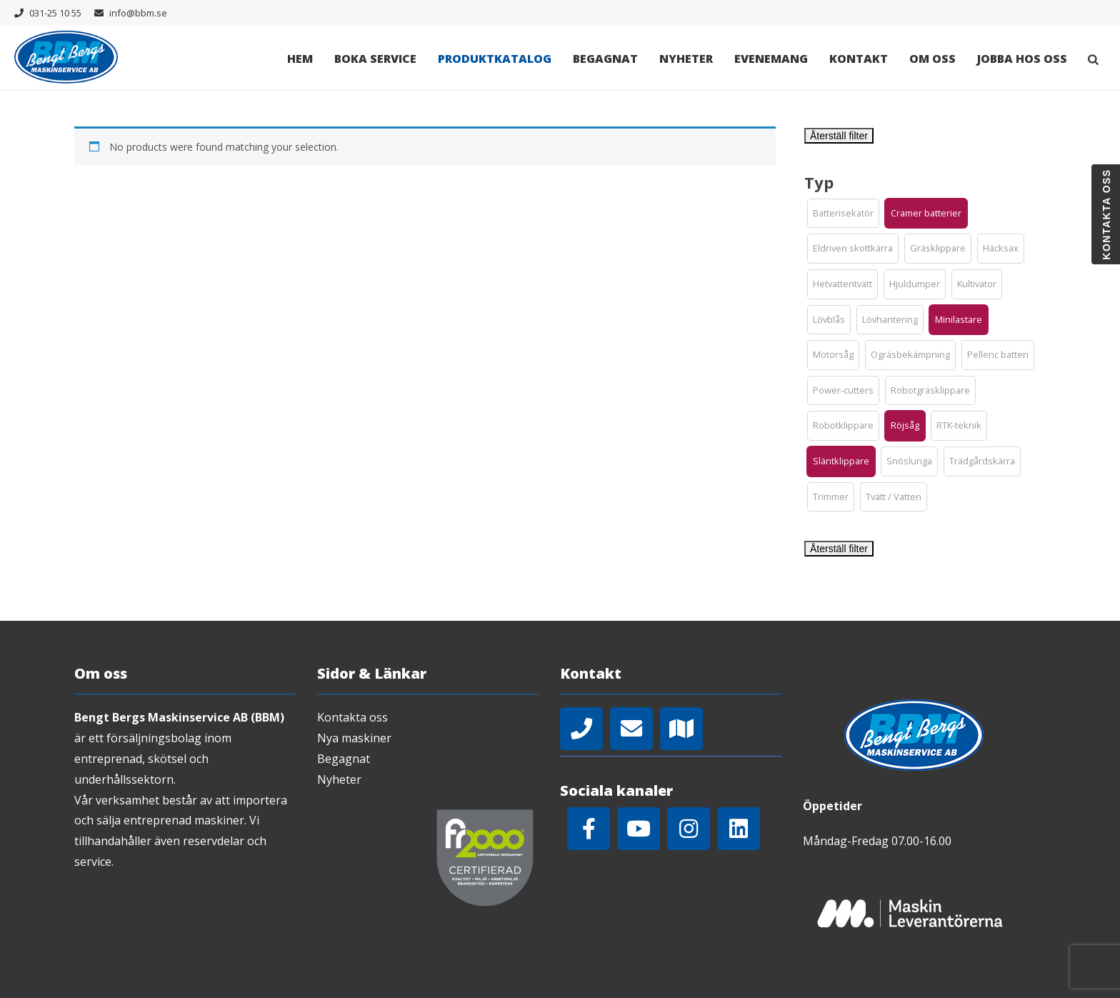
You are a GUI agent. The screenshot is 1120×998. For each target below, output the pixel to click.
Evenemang (771, 58)
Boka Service (375, 58)
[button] (843, 213)
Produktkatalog (494, 58)
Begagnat (605, 58)
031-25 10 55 (55, 12)
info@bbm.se (138, 12)
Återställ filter (839, 135)
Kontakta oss (352, 717)
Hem (300, 58)
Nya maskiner (354, 738)
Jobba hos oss (1022, 58)
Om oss (932, 58)
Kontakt (858, 58)
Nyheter (686, 58)
